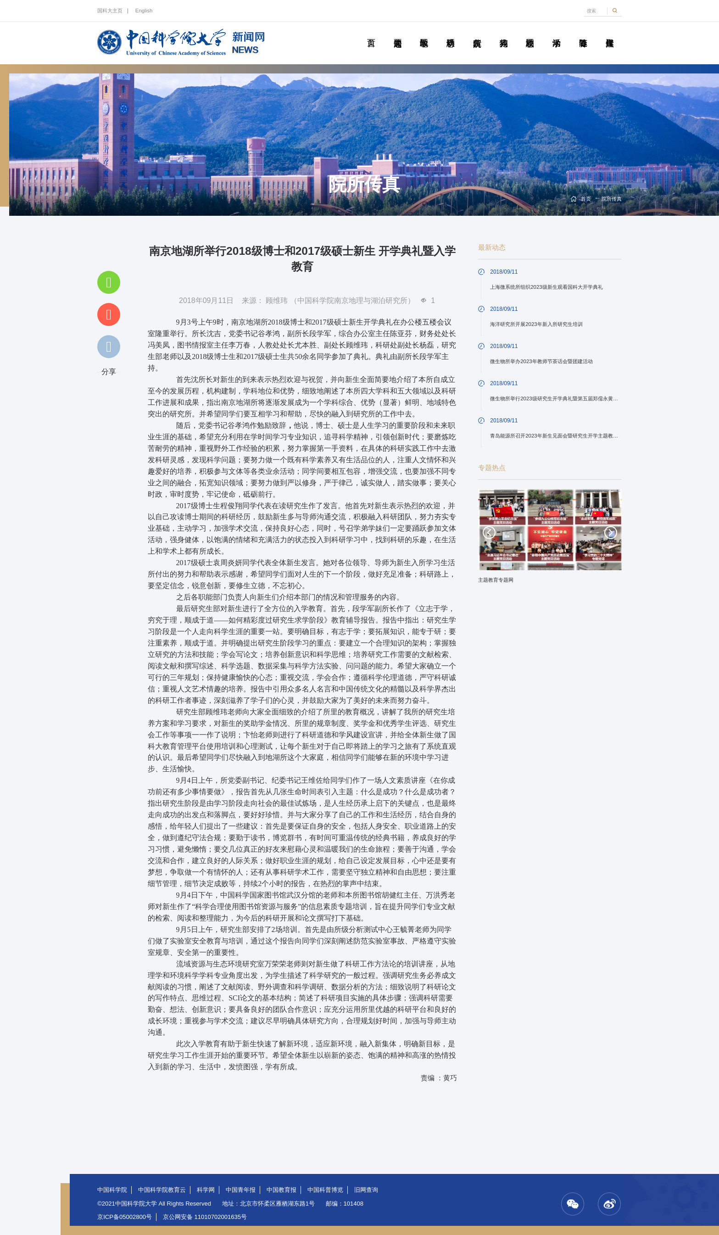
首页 (371, 32)
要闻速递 (397, 32)
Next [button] (610, 532)
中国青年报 (241, 1189)
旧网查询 (366, 1189)
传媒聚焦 (609, 32)
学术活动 (556, 32)
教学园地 (424, 32)
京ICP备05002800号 (124, 1216)
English (143, 10)
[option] (550, 539)
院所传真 (477, 32)
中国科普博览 (325, 1189)
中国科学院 (112, 1189)
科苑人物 (503, 32)
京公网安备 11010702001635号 (205, 1216)
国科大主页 (110, 10)
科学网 (206, 1189)
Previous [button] (489, 532)
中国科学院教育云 (162, 1189)
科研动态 (450, 32)
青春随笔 (582, 32)
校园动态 (530, 32)
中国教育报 (281, 1189)
